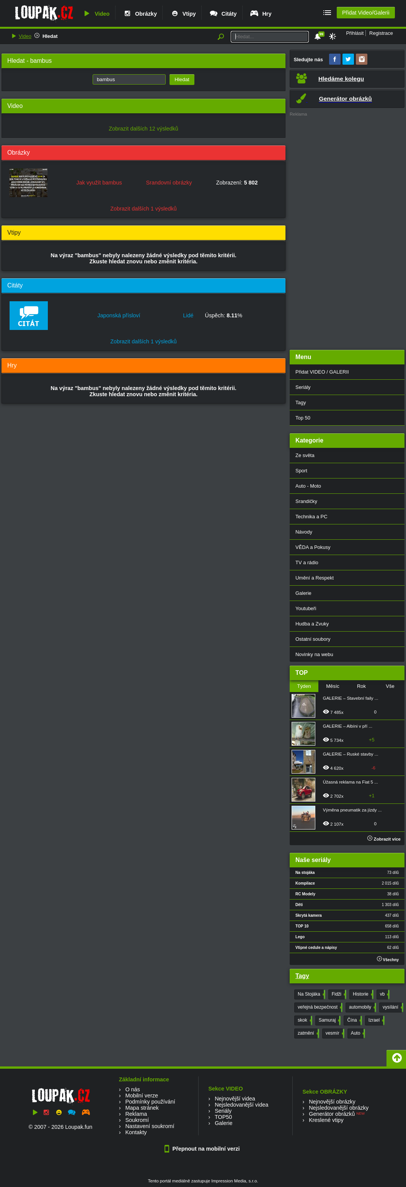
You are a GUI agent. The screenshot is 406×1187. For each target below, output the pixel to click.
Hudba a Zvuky (312, 624)
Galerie (303, 593)
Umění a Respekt (314, 578)
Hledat (50, 36)
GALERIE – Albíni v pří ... (347, 726)
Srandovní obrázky (169, 183)
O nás (132, 1089)
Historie (362, 994)
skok (304, 1020)
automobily (362, 1007)
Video (95, 14)
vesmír (334, 1033)
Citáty (223, 14)
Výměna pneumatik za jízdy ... (352, 810)
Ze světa (305, 455)
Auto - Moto (308, 486)
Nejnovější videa (235, 1099)
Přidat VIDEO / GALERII (322, 372)
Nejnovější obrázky (332, 1102)
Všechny (388, 959)
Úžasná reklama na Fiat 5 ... (350, 782)
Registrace (381, 33)
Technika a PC (311, 516)
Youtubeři (305, 608)
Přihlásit (355, 33)
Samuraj (329, 1020)
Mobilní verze (141, 1095)
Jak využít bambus (99, 183)
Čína (353, 1020)
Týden (304, 686)
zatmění (308, 1033)
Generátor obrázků (332, 1114)
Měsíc (332, 686)
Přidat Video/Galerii (366, 13)
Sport (301, 470)
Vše (390, 686)
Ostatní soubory (312, 639)
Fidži (338, 994)
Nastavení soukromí (149, 1126)
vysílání (392, 1007)
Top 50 (302, 418)
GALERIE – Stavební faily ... (350, 698)
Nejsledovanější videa (241, 1105)
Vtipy (183, 14)
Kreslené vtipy (326, 1120)
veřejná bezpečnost (319, 1007)
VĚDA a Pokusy (312, 547)
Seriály (303, 387)
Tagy (300, 402)
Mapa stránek (141, 1108)
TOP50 (223, 1117)
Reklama (136, 1114)
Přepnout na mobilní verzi (203, 1149)
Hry (260, 14)
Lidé (188, 315)
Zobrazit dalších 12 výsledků (143, 129)
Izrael (375, 1020)
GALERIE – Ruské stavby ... (350, 754)
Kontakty (136, 1132)
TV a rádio (306, 562)
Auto (357, 1033)
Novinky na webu (314, 654)
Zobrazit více (384, 839)
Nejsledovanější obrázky (338, 1108)
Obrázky (139, 14)
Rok (361, 686)
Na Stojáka (311, 994)
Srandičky (306, 501)
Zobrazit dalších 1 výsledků (143, 209)
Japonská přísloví (119, 315)
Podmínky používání (150, 1102)
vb (384, 994)
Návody (303, 532)
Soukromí (137, 1120)
